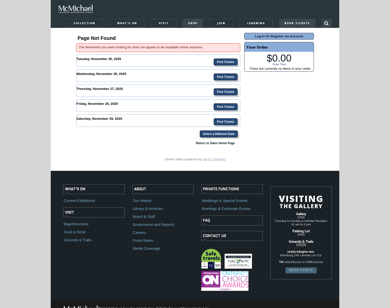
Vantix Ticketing (213, 159)
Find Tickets (225, 62)
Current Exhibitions (79, 200)
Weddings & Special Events (224, 200)
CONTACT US (214, 236)
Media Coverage (146, 248)
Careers (139, 232)
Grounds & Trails (78, 240)
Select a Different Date (219, 134)
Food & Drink (75, 232)
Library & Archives (148, 208)
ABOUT (140, 189)
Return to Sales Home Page (215, 143)
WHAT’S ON (75, 189)
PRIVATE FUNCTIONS (221, 189)
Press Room (143, 240)
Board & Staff (144, 216)
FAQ (206, 220)
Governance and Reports (154, 224)
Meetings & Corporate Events (226, 208)
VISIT (69, 212)
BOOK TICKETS (301, 270)
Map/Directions (76, 224)
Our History (142, 200)
